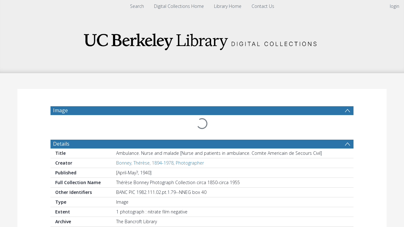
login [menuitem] (394, 6)
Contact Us (263, 6)
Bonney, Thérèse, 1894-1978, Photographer (160, 163)
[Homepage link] (202, 39)
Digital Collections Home (179, 6)
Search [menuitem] (137, 6)
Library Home (227, 6)
